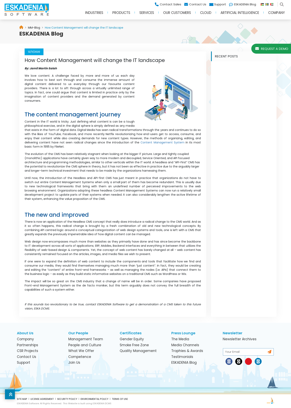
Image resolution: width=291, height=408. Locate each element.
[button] (10, 394)
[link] (34, 28)
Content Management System (162, 142)
